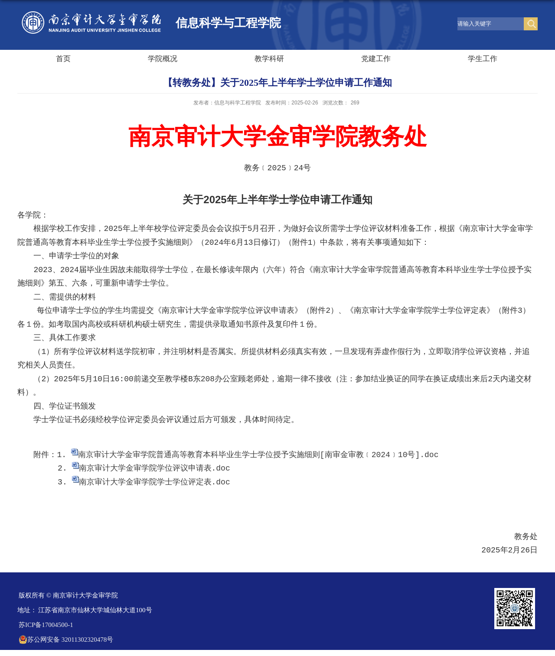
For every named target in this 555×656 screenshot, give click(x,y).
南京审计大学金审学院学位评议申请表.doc (154, 468)
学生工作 (482, 59)
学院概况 (162, 59)
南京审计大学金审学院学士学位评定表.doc (154, 482)
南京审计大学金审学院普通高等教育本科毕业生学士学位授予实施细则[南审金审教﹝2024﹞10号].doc (258, 455)
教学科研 (269, 59)
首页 (63, 59)
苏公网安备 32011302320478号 (66, 639)
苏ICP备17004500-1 (46, 624)
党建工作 (376, 59)
